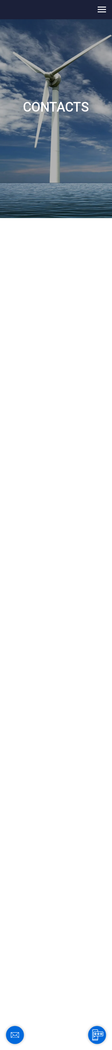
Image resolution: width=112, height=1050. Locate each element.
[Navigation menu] (102, 10)
